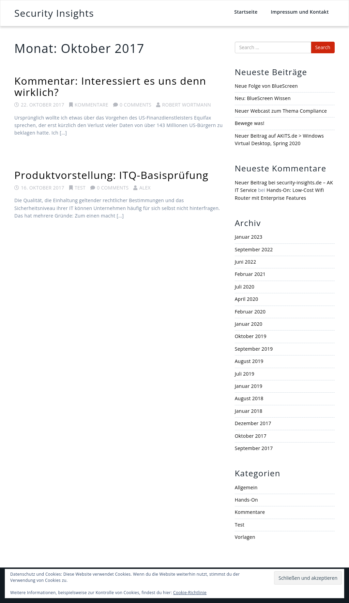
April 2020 (246, 299)
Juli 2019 (245, 373)
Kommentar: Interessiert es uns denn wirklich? (110, 86)
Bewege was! (249, 123)
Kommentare (91, 104)
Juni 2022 (245, 261)
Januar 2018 (248, 411)
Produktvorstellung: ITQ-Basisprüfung (111, 175)
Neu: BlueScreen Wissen (263, 98)
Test (80, 187)
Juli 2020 (245, 286)
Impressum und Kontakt (300, 12)
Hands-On (246, 499)
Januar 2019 (248, 386)
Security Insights (54, 12)
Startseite (245, 12)
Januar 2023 (248, 237)
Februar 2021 (250, 274)
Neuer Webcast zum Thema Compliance (281, 111)
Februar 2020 (250, 311)
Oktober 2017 (251, 436)
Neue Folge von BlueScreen (266, 86)
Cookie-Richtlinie (190, 592)
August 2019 (249, 361)
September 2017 (254, 448)
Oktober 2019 (251, 336)
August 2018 (249, 398)
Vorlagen (245, 537)
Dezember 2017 (253, 423)
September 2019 (254, 349)
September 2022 (254, 249)
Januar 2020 (248, 324)
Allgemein (246, 487)
